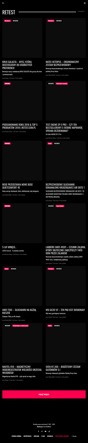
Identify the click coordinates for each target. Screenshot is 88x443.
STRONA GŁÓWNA (16, 436)
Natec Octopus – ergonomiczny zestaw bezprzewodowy (62, 63)
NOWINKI (7, 83)
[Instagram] (42, 431)
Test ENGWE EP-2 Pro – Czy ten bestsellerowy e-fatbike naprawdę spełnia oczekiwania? (64, 127)
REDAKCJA (50, 436)
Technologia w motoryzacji (20, 326)
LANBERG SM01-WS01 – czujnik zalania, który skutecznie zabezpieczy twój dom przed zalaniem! (66, 250)
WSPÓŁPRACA (27, 436)
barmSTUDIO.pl (47, 427)
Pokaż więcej (44, 394)
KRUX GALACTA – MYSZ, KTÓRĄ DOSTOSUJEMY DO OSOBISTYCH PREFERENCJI (17, 64)
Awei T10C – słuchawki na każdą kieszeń (19, 311)
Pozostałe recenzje (61, 83)
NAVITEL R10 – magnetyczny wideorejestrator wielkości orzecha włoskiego (22, 369)
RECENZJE (15, 21)
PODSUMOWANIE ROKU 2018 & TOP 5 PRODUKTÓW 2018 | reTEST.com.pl (19, 126)
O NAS (43, 436)
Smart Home (59, 206)
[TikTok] (49, 431)
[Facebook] (38, 431)
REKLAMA (36, 436)
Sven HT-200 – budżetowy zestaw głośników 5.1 (63, 368)
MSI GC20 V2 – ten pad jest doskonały (65, 309)
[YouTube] (45, 431)
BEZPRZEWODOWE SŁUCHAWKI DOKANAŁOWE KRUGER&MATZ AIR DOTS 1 (65, 186)
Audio (50, 143)
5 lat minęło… (9, 246)
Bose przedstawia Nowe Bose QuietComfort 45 (17, 186)
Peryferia (7, 21)
